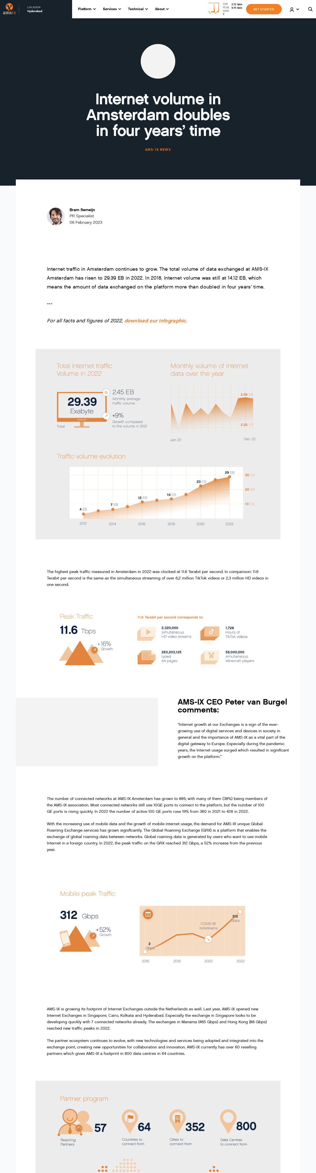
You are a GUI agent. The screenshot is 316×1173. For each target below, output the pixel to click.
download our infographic (155, 320)
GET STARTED (264, 9)
